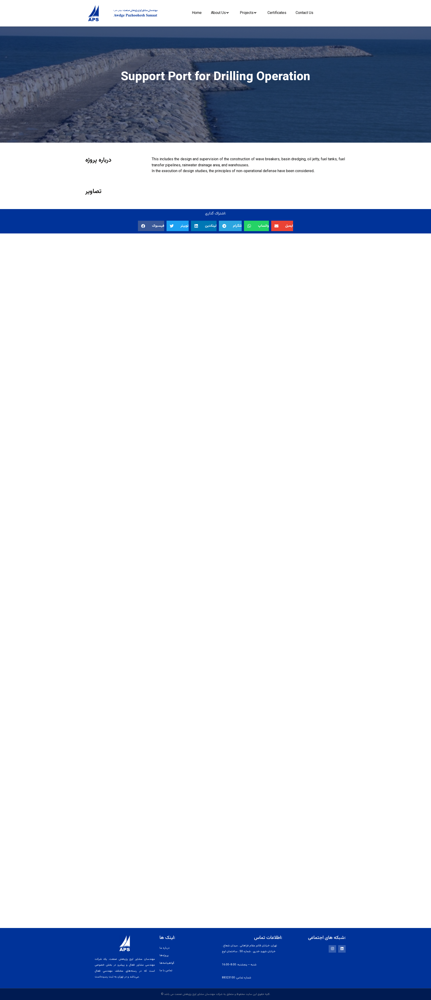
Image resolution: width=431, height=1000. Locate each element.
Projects (249, 13)
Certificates (276, 13)
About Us (221, 13)
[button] (151, 226)
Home (197, 13)
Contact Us (304, 13)
